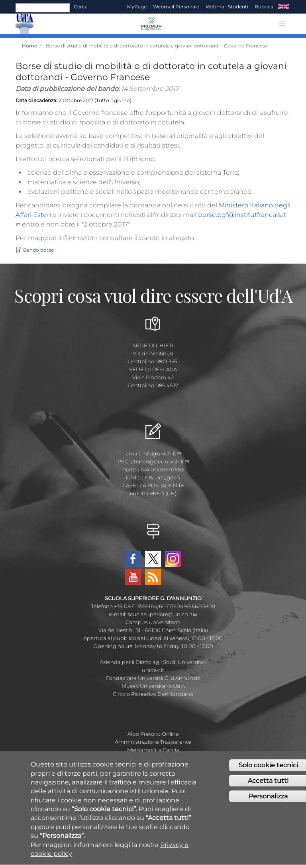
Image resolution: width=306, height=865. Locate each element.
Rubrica (264, 7)
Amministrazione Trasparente (153, 742)
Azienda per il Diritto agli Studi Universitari (153, 662)
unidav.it (153, 670)
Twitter (153, 559)
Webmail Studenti (227, 7)
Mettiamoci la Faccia (153, 750)
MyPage (137, 7)
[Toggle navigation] (282, 24)
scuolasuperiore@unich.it (162, 614)
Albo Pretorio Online (153, 734)
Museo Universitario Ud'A (153, 686)
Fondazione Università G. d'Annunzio (153, 678)
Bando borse (38, 250)
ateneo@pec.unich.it (160, 461)
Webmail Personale (176, 7)
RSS (153, 577)
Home (29, 46)
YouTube (133, 577)
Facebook (133, 559)
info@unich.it (161, 453)
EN (283, 7)
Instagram (173, 559)
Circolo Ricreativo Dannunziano (153, 694)
